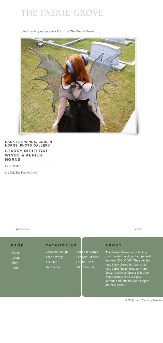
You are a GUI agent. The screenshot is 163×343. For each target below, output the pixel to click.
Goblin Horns (85, 262)
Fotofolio (157, 300)
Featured (51, 262)
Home (15, 252)
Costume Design (57, 252)
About (15, 257)
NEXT (138, 229)
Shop (14, 263)
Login (138, 300)
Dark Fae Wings (20, 142)
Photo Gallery (35, 145)
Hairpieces (53, 267)
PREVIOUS (22, 229)
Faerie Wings (54, 257)
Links (15, 268)
